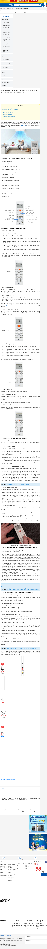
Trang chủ (2, 8)
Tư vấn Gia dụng (7, 59)
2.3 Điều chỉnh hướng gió (7, 114)
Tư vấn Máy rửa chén (6, 47)
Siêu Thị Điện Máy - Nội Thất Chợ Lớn (8, 779)
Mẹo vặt (7, 75)
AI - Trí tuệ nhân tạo (7, 82)
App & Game (7, 78)
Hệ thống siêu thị (3, 866)
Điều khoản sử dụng (12, 869)
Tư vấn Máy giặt (6, 25)
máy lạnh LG (23, 125)
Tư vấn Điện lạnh (17, 8)
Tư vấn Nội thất (7, 67)
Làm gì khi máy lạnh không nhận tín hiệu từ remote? (18, 484)
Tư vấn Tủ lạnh (6, 27)
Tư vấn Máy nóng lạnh (6, 40)
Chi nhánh (42, 5)
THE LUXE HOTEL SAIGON (15, 921)
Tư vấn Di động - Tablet (7, 56)
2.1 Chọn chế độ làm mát (7, 111)
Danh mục (12, 5)
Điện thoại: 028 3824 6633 (17, 928)
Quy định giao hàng (12, 867)
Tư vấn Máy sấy (6, 37)
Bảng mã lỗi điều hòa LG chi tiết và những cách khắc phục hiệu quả (21, 648)
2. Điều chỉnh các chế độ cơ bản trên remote (9, 109)
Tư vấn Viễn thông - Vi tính (7, 63)
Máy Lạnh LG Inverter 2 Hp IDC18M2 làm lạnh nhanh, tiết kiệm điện (21, 588)
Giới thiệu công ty (3, 864)
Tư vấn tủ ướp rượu (6, 51)
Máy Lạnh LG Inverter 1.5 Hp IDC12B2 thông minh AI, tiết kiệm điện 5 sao (23, 589)
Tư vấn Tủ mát (6, 34)
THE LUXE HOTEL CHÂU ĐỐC (40, 921)
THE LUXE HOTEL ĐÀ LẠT (28, 921)
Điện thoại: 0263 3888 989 (29, 928)
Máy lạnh (7, 305)
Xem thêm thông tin (44, 874)
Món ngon (7, 85)
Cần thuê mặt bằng (3, 874)
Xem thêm (20, 117)
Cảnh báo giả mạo (3, 875)
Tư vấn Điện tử (7, 19)
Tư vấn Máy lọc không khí (6, 43)
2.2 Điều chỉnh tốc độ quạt (8, 112)
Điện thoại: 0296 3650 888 (41, 928)
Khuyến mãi (27, 873)
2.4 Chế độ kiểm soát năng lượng (9, 116)
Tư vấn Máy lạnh (6, 29)
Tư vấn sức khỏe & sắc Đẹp (7, 71)
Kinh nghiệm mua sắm (9, 8)
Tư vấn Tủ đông (6, 32)
